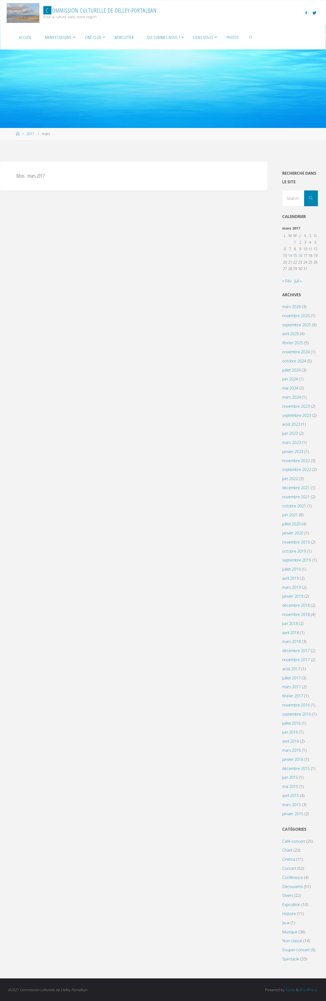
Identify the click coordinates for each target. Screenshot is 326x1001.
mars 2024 (291, 397)
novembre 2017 (296, 659)
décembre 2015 (296, 768)
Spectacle (290, 959)
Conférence (292, 877)
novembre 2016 (296, 705)
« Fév (286, 281)
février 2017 (292, 696)
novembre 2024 (296, 352)
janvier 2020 (292, 533)
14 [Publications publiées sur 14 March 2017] (290, 255)
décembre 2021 (296, 487)
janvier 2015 (292, 813)
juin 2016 (290, 732)
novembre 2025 (296, 315)
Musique (289, 932)
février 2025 (292, 342)
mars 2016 (291, 750)
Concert (289, 868)
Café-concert (293, 841)
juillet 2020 (291, 524)
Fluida (289, 989)
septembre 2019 (296, 560)
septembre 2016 (296, 714)
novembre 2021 (296, 497)
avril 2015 (290, 795)
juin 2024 (290, 379)
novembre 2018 (296, 614)
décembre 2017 (296, 650)
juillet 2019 (291, 569)
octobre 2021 (294, 506)
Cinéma (288, 859)
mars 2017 (291, 686)
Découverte (292, 886)
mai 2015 (290, 786)
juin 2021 (290, 514)
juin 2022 (290, 478)
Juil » (298, 281)
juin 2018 (290, 623)
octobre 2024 (294, 361)
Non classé (292, 940)
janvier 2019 (292, 596)
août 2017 (291, 669)
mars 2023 (291, 442)
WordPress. (308, 989)
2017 (30, 133)
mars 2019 (291, 587)
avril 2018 (290, 632)
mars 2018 (291, 641)
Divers (287, 895)
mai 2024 (290, 388)
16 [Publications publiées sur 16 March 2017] (300, 255)
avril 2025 (290, 333)
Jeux (286, 922)
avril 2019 (290, 578)
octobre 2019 (294, 551)
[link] (251, 37)
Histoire (289, 913)
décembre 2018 (296, 605)
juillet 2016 (291, 723)
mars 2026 (291, 306)
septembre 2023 (296, 415)
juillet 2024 (291, 370)
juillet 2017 (291, 678)
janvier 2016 (292, 759)
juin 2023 (290, 433)
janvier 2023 (292, 451)
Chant (287, 850)
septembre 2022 (296, 469)
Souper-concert (296, 950)
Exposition (291, 904)
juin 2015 (290, 777)
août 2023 (291, 424)
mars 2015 (291, 804)
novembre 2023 (296, 406)
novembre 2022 (296, 460)
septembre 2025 (296, 325)
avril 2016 (290, 741)
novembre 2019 (296, 542)
